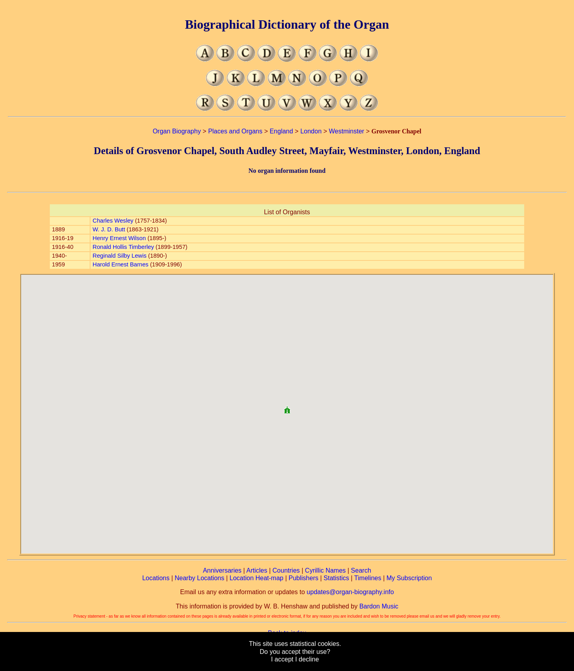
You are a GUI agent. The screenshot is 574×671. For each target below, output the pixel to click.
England (281, 131)
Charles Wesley (112, 220)
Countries (286, 570)
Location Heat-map (256, 578)
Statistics (336, 578)
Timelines (367, 578)
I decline (307, 659)
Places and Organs (235, 131)
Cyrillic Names (325, 570)
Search (361, 570)
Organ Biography (177, 131)
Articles (256, 570)
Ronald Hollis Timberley (123, 247)
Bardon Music (378, 606)
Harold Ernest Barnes (120, 264)
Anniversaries (222, 570)
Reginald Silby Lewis (119, 255)
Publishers (303, 578)
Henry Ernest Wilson (119, 238)
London (310, 131)
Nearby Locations (199, 578)
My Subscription (409, 578)
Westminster (346, 131)
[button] (287, 406)
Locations (156, 578)
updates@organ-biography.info (350, 592)
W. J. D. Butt (108, 229)
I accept (282, 659)
